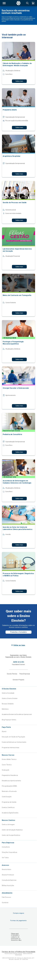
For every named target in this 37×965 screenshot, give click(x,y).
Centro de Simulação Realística (12, 830)
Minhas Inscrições (8, 885)
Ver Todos (5, 857)
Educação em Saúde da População (13, 737)
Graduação (5, 770)
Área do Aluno (6, 869)
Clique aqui (15, 933)
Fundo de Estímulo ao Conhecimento (14, 742)
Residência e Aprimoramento (11, 780)
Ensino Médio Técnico (9, 759)
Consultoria (6, 847)
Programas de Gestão (9, 802)
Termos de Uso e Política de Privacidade (18, 952)
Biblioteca (5, 709)
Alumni (4, 731)
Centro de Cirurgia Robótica (11, 835)
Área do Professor (8, 875)
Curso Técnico (7, 764)
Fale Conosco (6, 897)
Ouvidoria (5, 902)
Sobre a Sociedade (8, 693)
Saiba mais (19, 81)
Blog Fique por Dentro (9, 720)
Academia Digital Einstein (10, 813)
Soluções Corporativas (9, 852)
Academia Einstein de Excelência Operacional (17, 714)
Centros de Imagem (8, 824)
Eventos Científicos (8, 807)
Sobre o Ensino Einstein (10, 698)
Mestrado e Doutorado (9, 791)
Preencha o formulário (18, 632)
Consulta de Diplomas (9, 880)
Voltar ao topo (19, 645)
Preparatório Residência (10, 775)
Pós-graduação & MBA (9, 786)
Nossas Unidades (8, 704)
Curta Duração (6, 796)
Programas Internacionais (10, 747)
